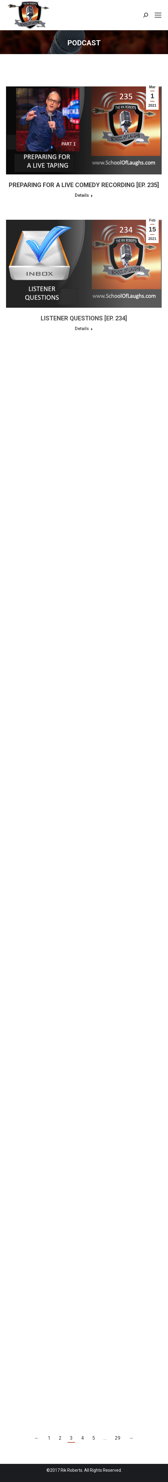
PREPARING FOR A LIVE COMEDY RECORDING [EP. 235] (84, 185)
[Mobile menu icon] (158, 15)
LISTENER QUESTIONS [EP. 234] (84, 318)
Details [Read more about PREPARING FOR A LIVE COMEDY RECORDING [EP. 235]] (82, 195)
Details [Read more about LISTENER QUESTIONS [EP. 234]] (82, 328)
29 (117, 1438)
